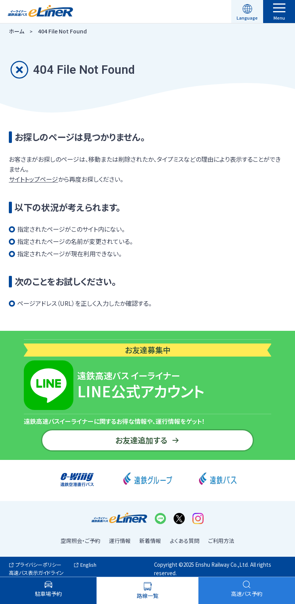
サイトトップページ (33, 179)
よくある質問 (184, 540)
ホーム (16, 31)
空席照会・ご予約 (80, 540)
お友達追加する (147, 440)
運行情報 (120, 540)
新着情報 (150, 540)
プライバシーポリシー (38, 564)
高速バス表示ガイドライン (36, 572)
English (88, 564)
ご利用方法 (221, 540)
